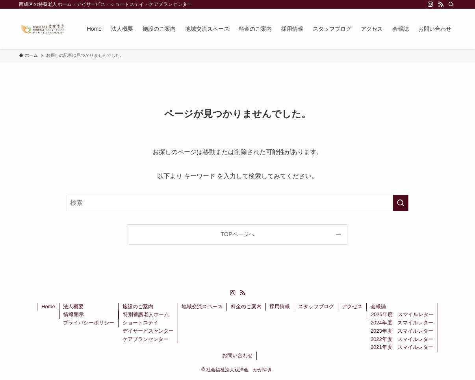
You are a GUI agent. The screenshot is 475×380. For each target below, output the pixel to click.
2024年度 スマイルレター (402, 323)
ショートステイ (140, 323)
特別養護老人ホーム (146, 314)
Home (48, 306)
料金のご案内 (246, 306)
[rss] (441, 4)
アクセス (352, 306)
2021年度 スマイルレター (402, 347)
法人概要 (73, 306)
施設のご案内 (137, 306)
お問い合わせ (237, 355)
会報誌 (378, 306)
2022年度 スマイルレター (402, 339)
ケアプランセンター (145, 339)
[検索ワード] (237, 203)
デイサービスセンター (148, 331)
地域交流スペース (202, 306)
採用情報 (279, 306)
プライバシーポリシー (88, 323)
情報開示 (73, 314)
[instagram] (430, 4)
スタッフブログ (316, 306)
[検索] (451, 4)
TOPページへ (237, 234)
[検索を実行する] (400, 203)
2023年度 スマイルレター (402, 331)
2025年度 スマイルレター (402, 314)
